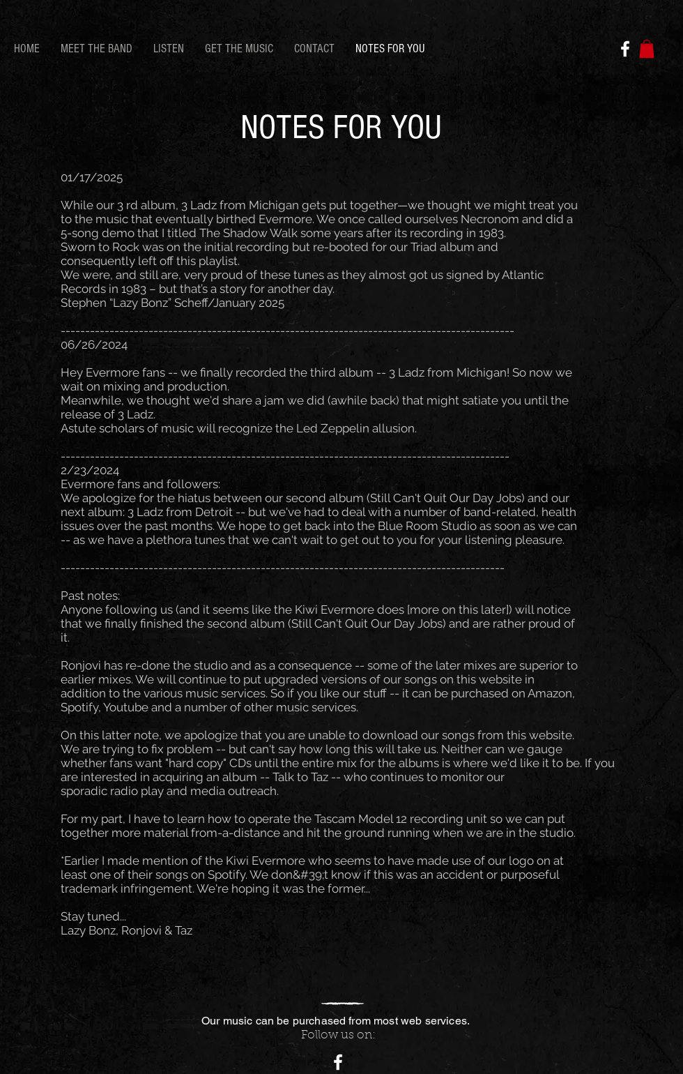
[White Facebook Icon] (625, 48)
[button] (646, 49)
